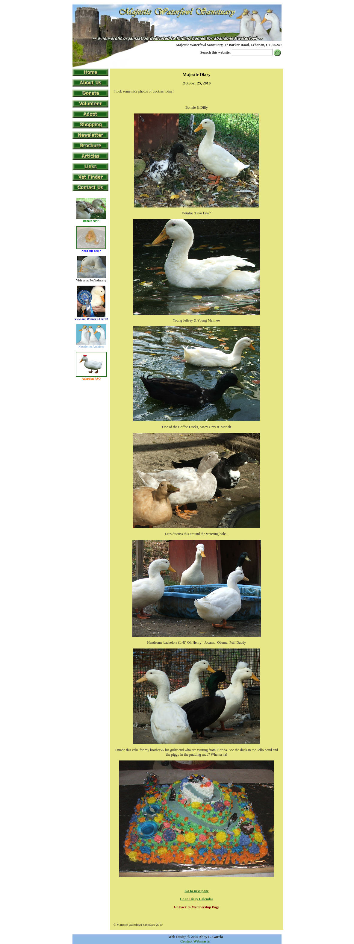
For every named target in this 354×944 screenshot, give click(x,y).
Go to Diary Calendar (197, 899)
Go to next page (196, 891)
